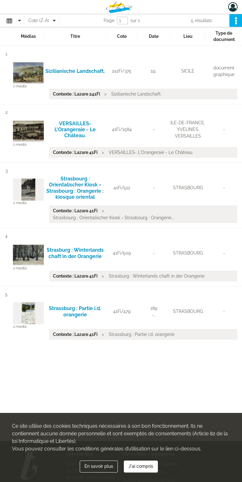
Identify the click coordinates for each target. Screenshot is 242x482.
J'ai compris (141, 466)
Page (109, 20)
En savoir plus (98, 466)
